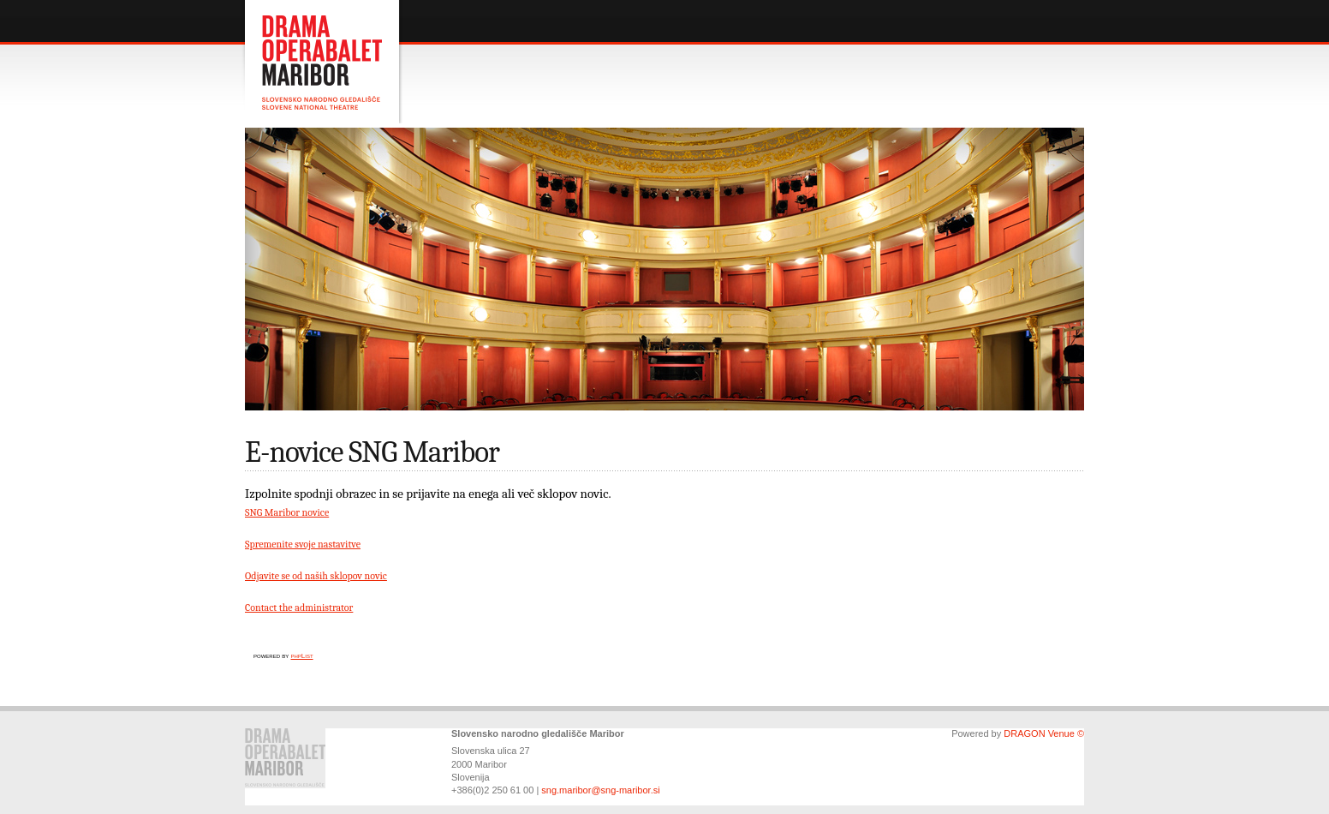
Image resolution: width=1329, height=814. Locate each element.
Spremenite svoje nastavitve (303, 544)
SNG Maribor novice (287, 512)
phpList (301, 656)
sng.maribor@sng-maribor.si (600, 790)
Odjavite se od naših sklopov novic (316, 576)
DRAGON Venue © (1044, 733)
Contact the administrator (299, 607)
